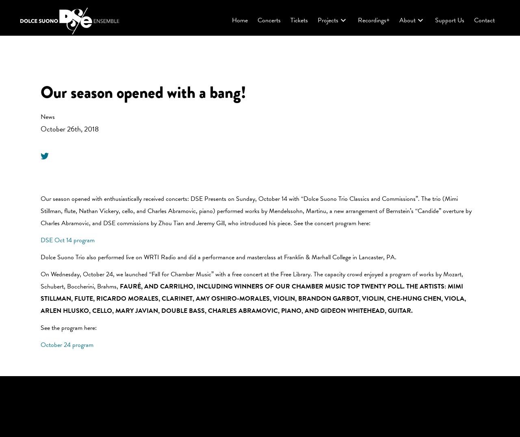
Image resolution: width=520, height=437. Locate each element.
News (48, 117)
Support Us (449, 20)
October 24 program (67, 345)
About (412, 20)
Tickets (299, 20)
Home (240, 20)
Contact (484, 20)
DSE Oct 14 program (68, 240)
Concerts (269, 20)
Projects (333, 20)
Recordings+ (374, 20)
